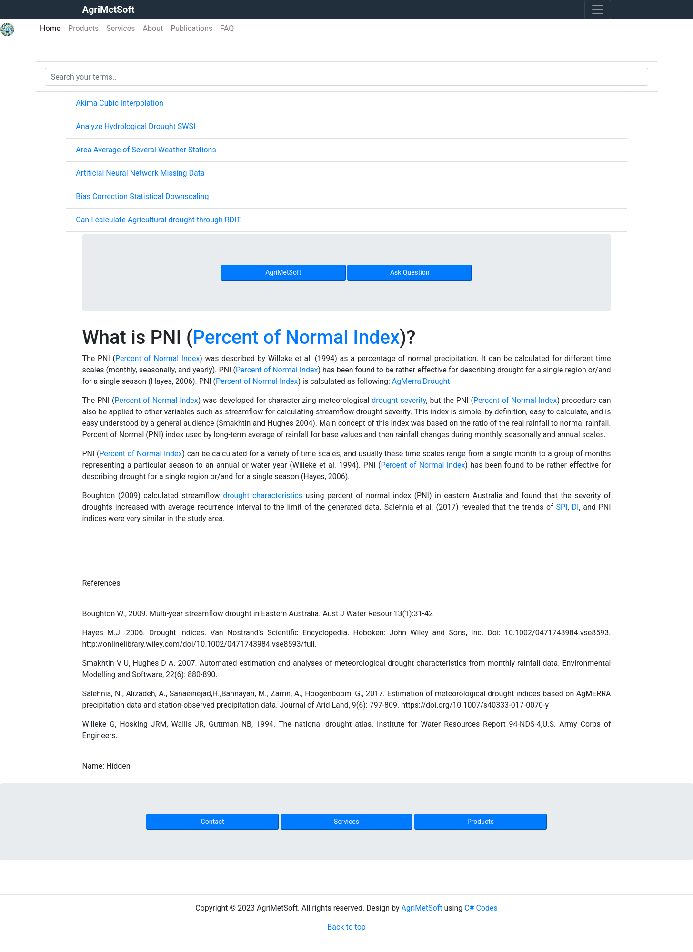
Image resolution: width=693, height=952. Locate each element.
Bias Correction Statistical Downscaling (142, 196)
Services (120, 28)
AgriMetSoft (283, 272)
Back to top (346, 927)
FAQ (227, 28)
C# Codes (481, 907)
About (153, 28)
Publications (191, 28)
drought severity (399, 400)
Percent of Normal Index (296, 337)
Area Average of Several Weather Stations (146, 149)
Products (83, 28)
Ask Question (410, 272)
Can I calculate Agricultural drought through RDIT (158, 219)
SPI (562, 506)
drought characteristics (262, 495)
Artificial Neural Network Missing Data (140, 173)
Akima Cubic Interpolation (119, 103)
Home (52, 28)
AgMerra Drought (421, 381)
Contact (212, 821)
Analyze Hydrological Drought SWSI (135, 126)
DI (575, 506)
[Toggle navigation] (597, 9)
